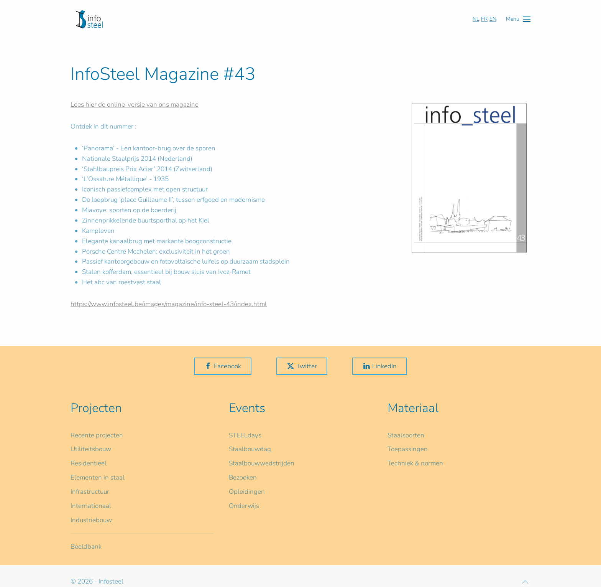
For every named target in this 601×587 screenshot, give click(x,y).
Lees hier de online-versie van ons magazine (135, 104)
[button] (518, 19)
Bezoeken (243, 477)
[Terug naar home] (89, 19)
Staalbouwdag (250, 449)
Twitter (302, 366)
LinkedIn (380, 366)
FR (484, 19)
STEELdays (245, 435)
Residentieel (89, 463)
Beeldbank (86, 546)
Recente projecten (97, 435)
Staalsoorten (406, 435)
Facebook (222, 366)
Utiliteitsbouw (91, 449)
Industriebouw (91, 520)
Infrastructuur (90, 491)
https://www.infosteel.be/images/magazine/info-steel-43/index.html (169, 304)
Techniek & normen (415, 463)
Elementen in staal (98, 477)
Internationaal (91, 505)
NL (476, 19)
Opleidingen (247, 491)
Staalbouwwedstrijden (261, 463)
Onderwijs (244, 505)
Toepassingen (408, 449)
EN (492, 19)
